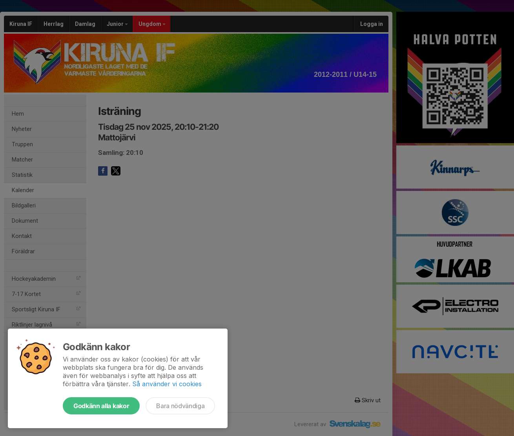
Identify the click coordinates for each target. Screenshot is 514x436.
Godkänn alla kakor (101, 406)
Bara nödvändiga (180, 406)
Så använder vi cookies (167, 384)
